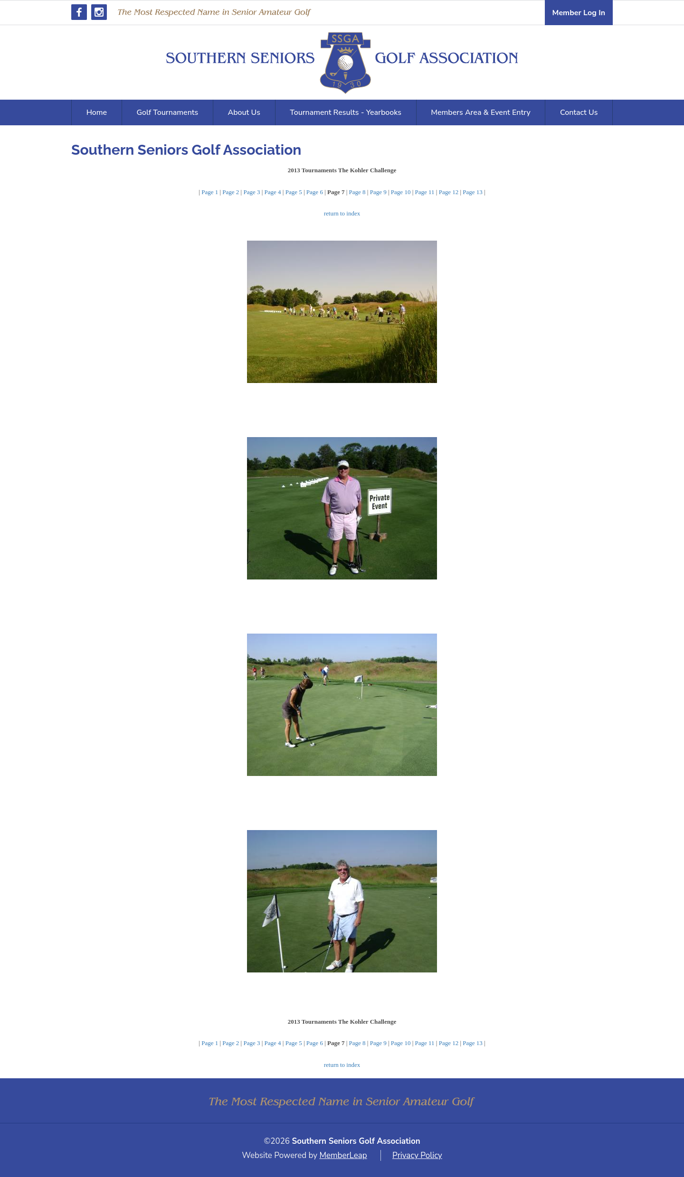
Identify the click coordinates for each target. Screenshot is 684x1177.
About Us (244, 112)
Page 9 (378, 192)
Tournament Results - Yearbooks (345, 112)
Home (96, 112)
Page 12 (449, 192)
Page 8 (357, 192)
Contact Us (579, 112)
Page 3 (251, 192)
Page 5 (293, 192)
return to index (342, 213)
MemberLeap (343, 1155)
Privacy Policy (417, 1155)
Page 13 (473, 192)
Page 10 (401, 192)
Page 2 (230, 192)
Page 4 (273, 192)
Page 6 (314, 192)
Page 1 (209, 192)
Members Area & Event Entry (481, 112)
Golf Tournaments (167, 112)
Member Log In (578, 13)
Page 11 (425, 192)
